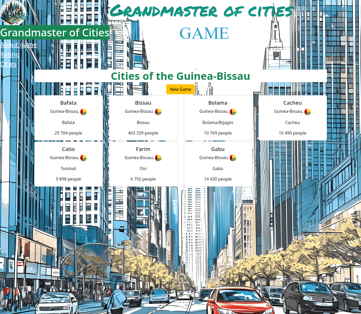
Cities (8, 63)
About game (18, 44)
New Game (180, 89)
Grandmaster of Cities (55, 32)
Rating (10, 54)
